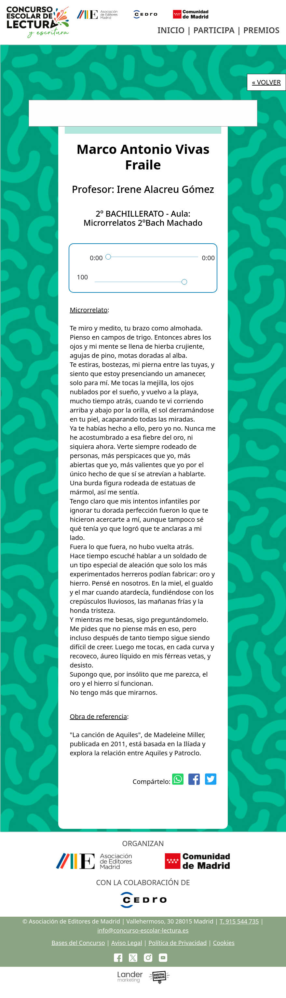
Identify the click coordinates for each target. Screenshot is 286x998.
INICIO (170, 29)
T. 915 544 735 (239, 921)
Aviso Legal (126, 943)
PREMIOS (261, 29)
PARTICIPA (214, 29)
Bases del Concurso (78, 943)
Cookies (224, 943)
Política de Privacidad (177, 943)
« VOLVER (266, 82)
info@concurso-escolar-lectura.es (142, 930)
